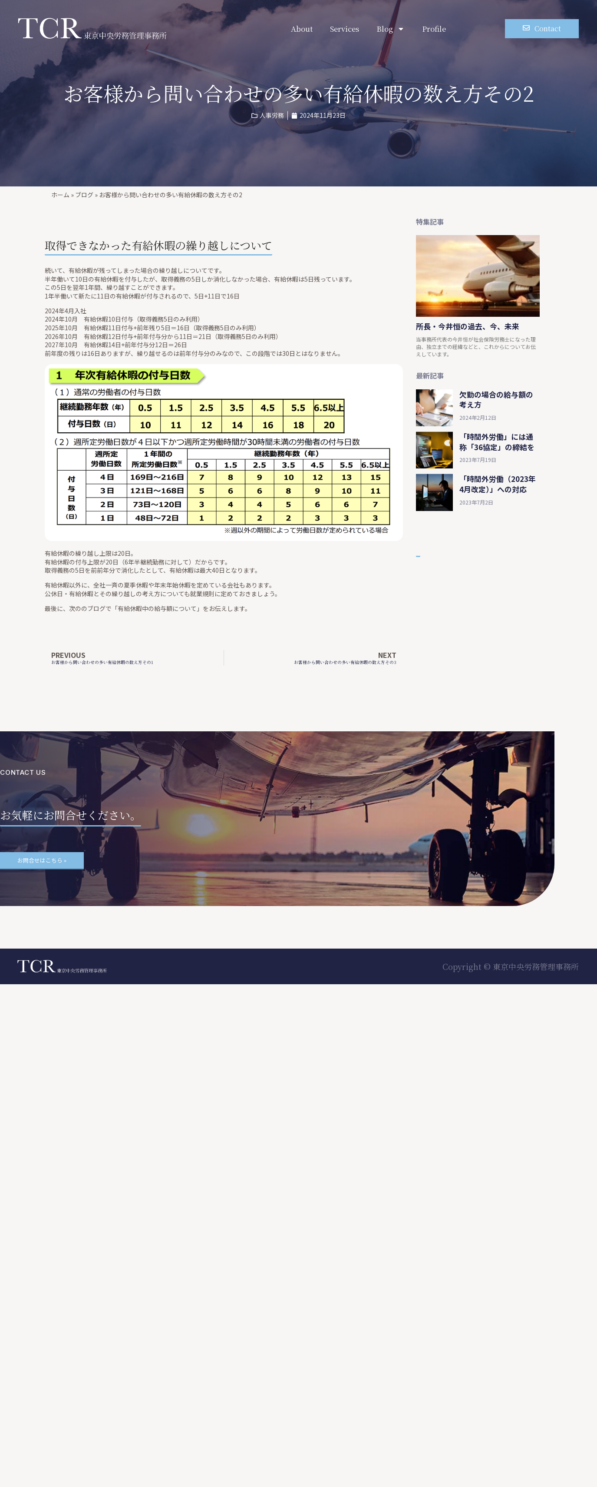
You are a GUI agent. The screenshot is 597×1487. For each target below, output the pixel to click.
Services (344, 28)
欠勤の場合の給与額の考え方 (496, 399)
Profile (434, 28)
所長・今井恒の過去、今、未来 (467, 326)
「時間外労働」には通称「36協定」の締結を (496, 441)
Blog (390, 29)
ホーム (60, 194)
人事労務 (272, 115)
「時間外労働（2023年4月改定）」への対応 (497, 484)
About (302, 28)
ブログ (84, 194)
